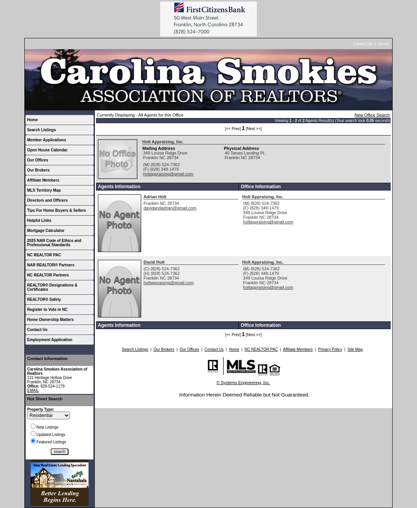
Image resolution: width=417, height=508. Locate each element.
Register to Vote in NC (47, 309)
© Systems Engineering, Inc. (243, 382)
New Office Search (372, 115)
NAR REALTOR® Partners (51, 265)
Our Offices (37, 160)
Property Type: (40, 409)
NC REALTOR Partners (48, 275)
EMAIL (33, 390)
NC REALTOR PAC (44, 255)
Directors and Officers (47, 200)
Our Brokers (38, 170)
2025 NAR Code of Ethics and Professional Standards (54, 243)
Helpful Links (39, 220)
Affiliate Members (43, 180)
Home (383, 44)
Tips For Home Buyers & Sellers (56, 210)
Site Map (354, 349)
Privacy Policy (330, 349)
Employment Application (49, 340)
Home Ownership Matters (50, 320)
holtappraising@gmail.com (168, 174)
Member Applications (46, 140)
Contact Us (362, 44)
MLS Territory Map (44, 190)
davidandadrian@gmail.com (170, 208)
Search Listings (41, 130)
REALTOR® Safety (44, 299)
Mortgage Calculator (46, 230)
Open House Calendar (47, 150)
